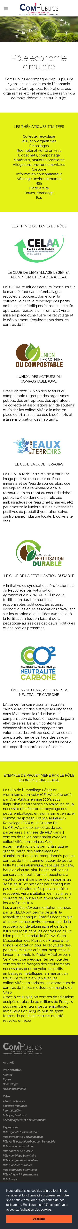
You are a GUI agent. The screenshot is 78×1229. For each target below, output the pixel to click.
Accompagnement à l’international (24, 1120)
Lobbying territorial (15, 1115)
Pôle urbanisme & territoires (20, 1169)
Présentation (12, 1070)
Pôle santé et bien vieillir (18, 1151)
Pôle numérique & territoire (19, 1155)
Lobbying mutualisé (15, 1105)
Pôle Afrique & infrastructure (20, 1174)
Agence (7, 1074)
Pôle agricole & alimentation (20, 1132)
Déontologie (10, 1084)
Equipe (7, 1079)
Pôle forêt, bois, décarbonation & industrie (29, 1141)
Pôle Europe (10, 1179)
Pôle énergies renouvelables (20, 1160)
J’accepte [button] (39, 1218)
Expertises (10, 1127)
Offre (6, 1096)
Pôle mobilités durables (17, 1165)
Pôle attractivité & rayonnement (23, 1136)
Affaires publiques (14, 1101)
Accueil (8, 1062)
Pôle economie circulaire (18, 1146)
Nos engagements (14, 1088)
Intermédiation (12, 1110)
